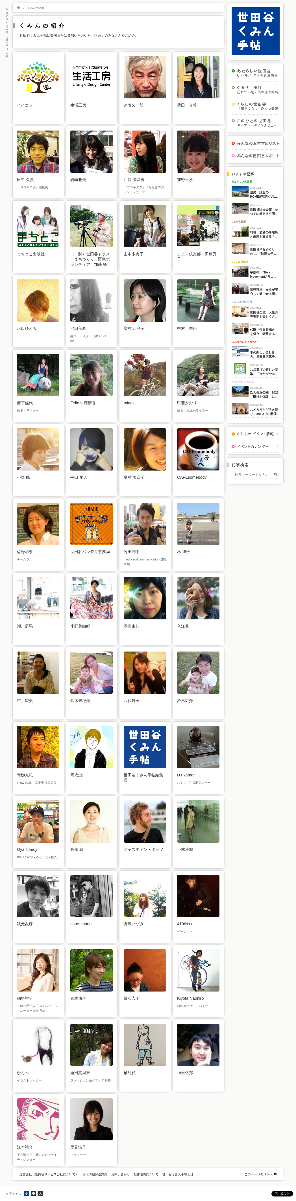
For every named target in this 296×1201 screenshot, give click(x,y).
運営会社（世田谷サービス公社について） (49, 1174)
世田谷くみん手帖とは (177, 1174)
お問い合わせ (120, 1174)
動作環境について (146, 1174)
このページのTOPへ (259, 1174)
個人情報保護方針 (94, 1174)
